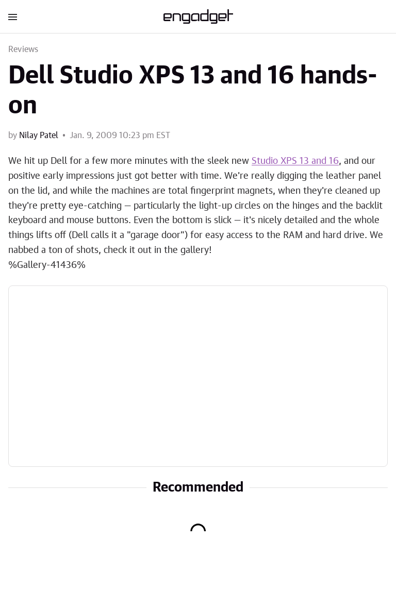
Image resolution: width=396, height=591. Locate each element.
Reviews (23, 49)
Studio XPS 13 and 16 (295, 161)
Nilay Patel (38, 135)
